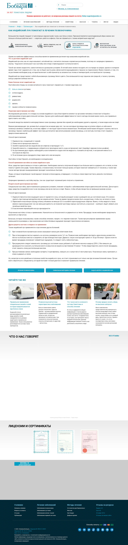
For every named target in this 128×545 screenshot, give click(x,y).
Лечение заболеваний (32, 22)
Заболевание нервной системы (46, 515)
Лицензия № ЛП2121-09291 (38, 529)
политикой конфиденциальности (40, 535)
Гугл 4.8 (98, 510)
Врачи (106, 22)
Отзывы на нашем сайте (103, 515)
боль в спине (17, 89)
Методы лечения (52, 22)
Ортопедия (70, 513)
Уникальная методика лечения (64, 270)
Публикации (18, 515)
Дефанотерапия (72, 515)
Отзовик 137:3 (100, 513)
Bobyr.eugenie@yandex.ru (91, 16)
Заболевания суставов (44, 510)
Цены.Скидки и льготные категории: (80, 45)
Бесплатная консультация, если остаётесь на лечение (108, 45)
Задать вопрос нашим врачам (102, 270)
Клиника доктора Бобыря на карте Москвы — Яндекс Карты (64, 417)
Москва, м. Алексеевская (68, 9)
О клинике (14, 22)
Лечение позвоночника (26, 270)
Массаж (83, 22)
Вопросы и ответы (20, 510)
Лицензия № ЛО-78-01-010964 (23, 531)
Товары (95, 22)
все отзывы (114, 336)
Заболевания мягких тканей (45, 513)
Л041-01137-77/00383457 (21, 533)
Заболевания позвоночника (45, 508)
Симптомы (69, 22)
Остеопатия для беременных (76, 508)
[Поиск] (58, 5)
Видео (116, 22)
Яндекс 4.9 (99, 508)
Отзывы (17, 513)
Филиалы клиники (19, 508)
